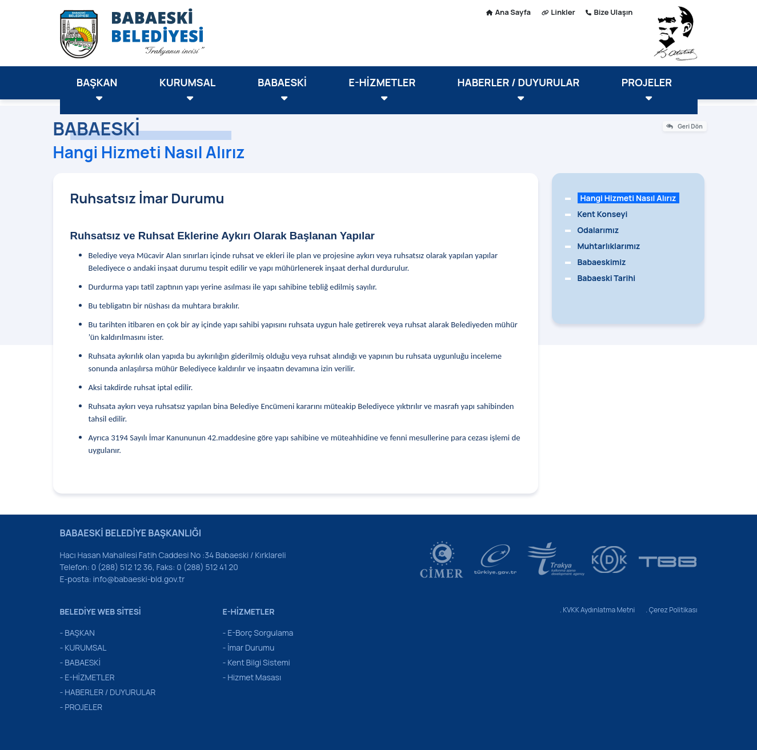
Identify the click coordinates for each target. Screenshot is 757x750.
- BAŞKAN (77, 632)
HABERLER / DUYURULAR (519, 89)
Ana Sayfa (508, 12)
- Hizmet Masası (252, 677)
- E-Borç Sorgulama (258, 632)
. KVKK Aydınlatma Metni (597, 610)
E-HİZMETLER (382, 89)
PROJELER (647, 89)
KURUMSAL (187, 89)
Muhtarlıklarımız (609, 245)
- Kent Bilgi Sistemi (256, 662)
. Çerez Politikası (671, 610)
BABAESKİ (282, 89)
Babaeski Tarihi (607, 277)
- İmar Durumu (249, 647)
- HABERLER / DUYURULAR (108, 692)
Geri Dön (684, 126)
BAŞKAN (97, 89)
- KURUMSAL (83, 647)
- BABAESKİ (80, 662)
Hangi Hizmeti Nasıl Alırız (628, 197)
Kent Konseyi (603, 213)
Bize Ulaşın (609, 12)
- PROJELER (81, 706)
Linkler (558, 12)
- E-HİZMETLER (87, 677)
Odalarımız (598, 229)
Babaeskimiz (602, 261)
